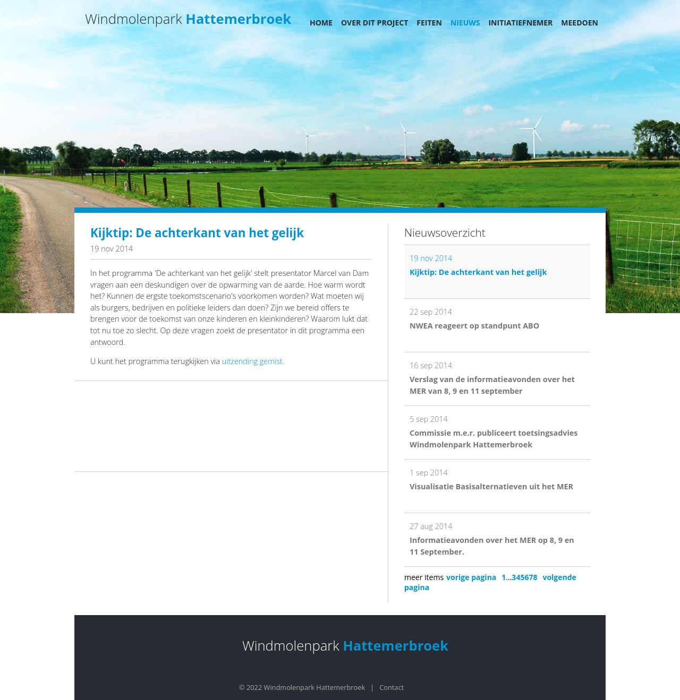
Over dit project (374, 23)
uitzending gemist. (253, 361)
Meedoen (579, 23)
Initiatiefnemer (520, 23)
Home (321, 23)
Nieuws (465, 23)
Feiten (429, 23)
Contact (391, 687)
